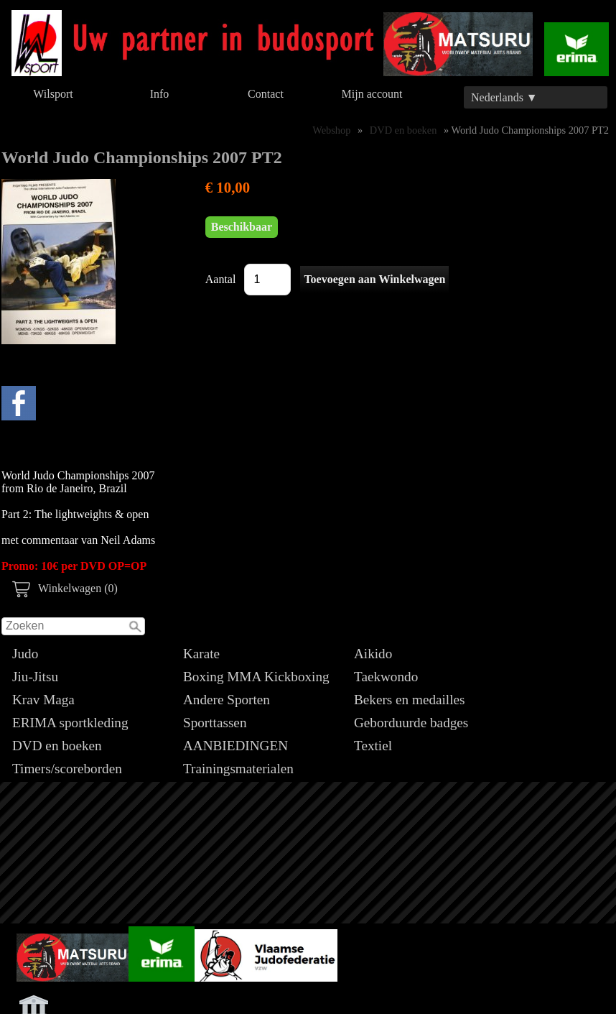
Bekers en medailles (409, 699)
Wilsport (53, 94)
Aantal (220, 279)
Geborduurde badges (411, 722)
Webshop (331, 130)
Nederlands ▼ (504, 97)
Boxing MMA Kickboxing (256, 676)
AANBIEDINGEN (235, 745)
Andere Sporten (226, 699)
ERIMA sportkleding (70, 722)
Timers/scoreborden (67, 768)
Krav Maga (43, 699)
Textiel (373, 745)
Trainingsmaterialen (238, 768)
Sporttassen (214, 722)
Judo (25, 653)
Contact (266, 94)
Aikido (373, 653)
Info (159, 94)
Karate (201, 653)
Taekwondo (386, 676)
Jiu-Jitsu (35, 676)
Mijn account (372, 94)
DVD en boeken (57, 745)
